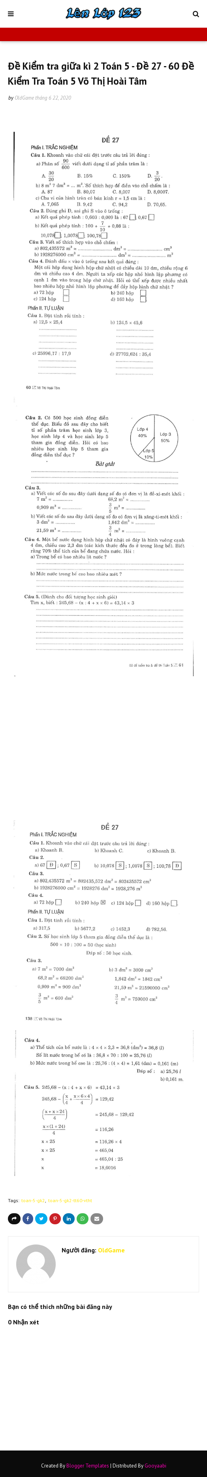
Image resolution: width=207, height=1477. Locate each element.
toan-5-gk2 (33, 1200)
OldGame (24, 98)
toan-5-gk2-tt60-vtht (70, 1200)
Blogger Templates (87, 1465)
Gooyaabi (155, 1465)
